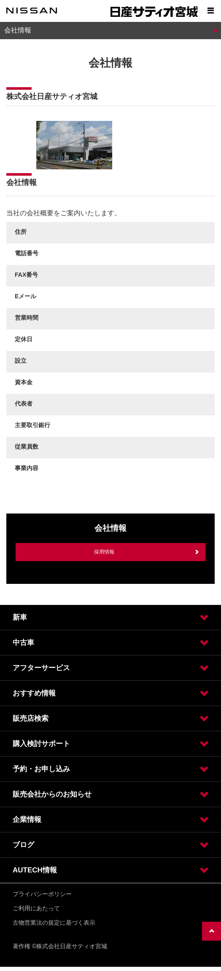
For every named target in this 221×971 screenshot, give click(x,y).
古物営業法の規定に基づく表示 (54, 922)
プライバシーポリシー (42, 894)
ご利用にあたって (36, 908)
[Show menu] (210, 10)
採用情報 (104, 552)
